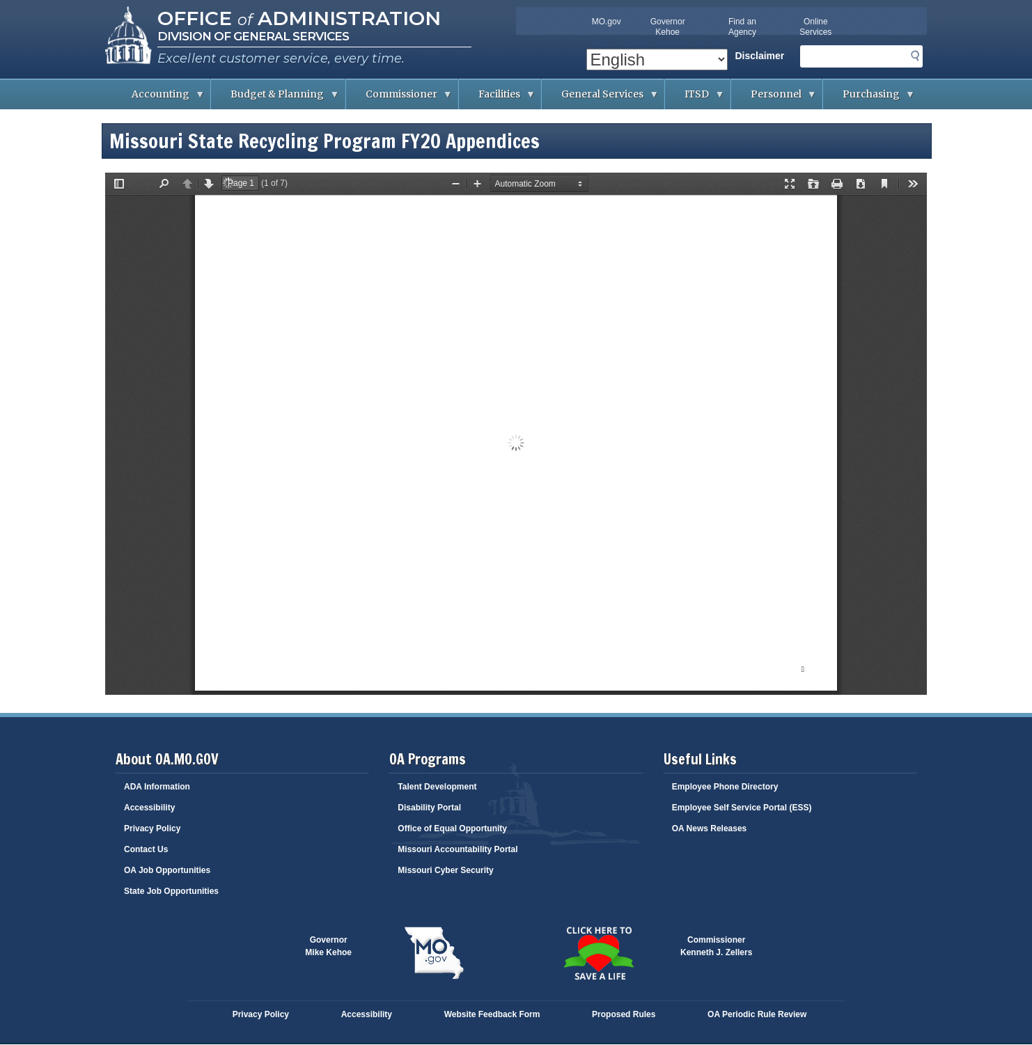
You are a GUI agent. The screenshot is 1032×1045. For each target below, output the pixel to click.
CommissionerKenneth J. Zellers (716, 946)
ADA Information (157, 787)
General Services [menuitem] (600, 98)
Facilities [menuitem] (497, 98)
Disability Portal (429, 807)
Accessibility (149, 807)
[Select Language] (657, 59)
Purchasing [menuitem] (869, 98)
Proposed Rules (623, 1014)
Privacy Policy (152, 828)
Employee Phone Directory (725, 787)
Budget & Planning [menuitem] (275, 98)
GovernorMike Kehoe (328, 946)
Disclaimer (759, 55)
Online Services (815, 27)
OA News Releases (709, 828)
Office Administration (299, 18)
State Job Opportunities (171, 891)
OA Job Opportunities (167, 870)
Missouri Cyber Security (445, 870)
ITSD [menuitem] (694, 98)
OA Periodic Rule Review (756, 1014)
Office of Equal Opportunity (452, 828)
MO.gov (606, 21)
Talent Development (437, 787)
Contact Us (146, 849)
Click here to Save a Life (598, 953)
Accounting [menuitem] (158, 98)
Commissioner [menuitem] (399, 98)
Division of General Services (253, 36)
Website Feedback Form (492, 1014)
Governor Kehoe (667, 27)
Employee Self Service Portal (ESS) (742, 807)
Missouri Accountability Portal (457, 849)
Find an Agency (742, 27)
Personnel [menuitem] (774, 98)
